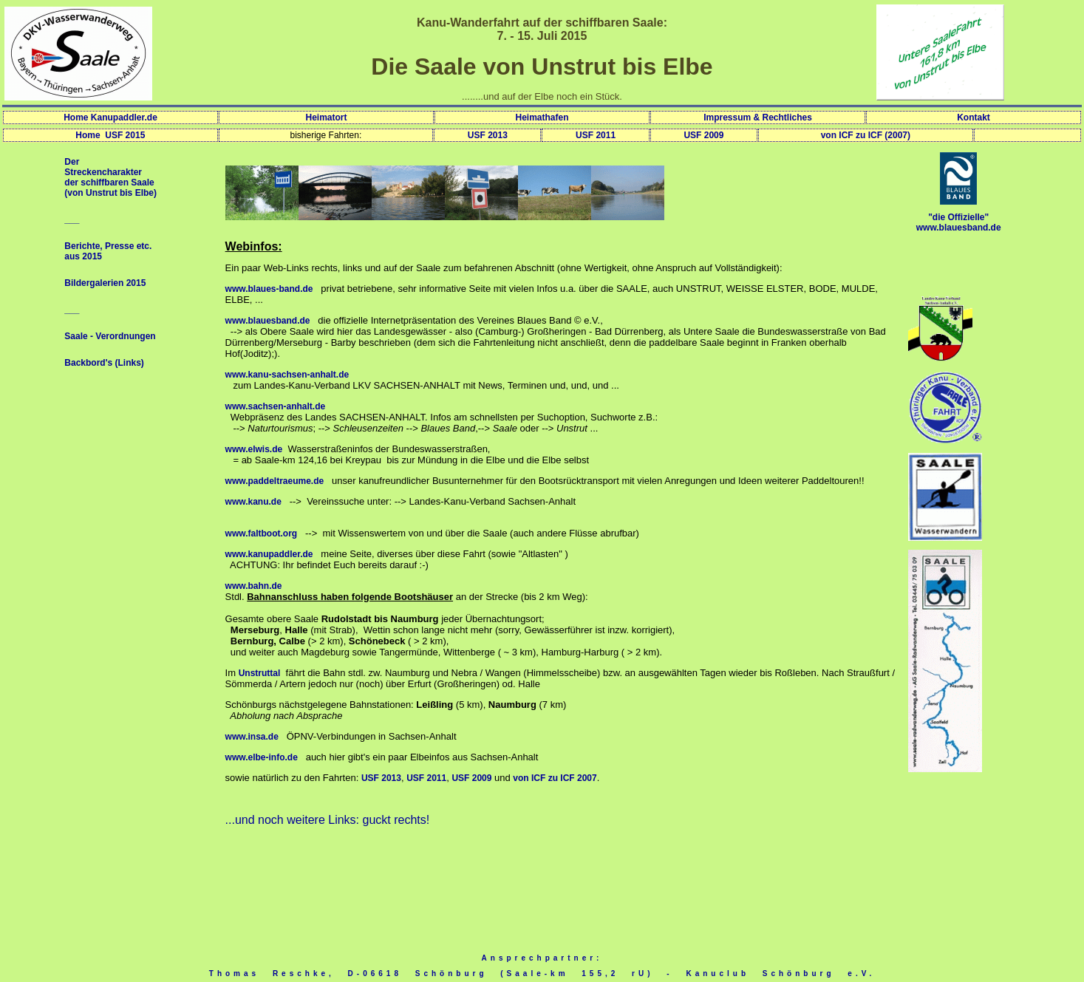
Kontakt (973, 117)
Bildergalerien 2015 (105, 283)
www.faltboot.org (261, 533)
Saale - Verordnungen (109, 336)
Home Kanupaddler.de (110, 117)
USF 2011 (596, 135)
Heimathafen (541, 117)
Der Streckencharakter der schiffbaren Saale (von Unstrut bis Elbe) (110, 177)
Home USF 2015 (110, 135)
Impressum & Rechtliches (757, 117)
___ (71, 219)
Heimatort (326, 117)
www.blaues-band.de (269, 289)
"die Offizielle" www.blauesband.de (958, 222)
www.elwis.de (254, 449)
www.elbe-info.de (261, 757)
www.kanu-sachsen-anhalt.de (287, 374)
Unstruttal (260, 673)
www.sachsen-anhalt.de (275, 406)
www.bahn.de (253, 586)
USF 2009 (703, 135)
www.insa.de (252, 737)
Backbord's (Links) (104, 363)
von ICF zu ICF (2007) (865, 135)
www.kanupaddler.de (269, 554)
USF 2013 (488, 135)
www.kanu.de (253, 502)
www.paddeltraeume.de (274, 481)
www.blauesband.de (267, 321)
